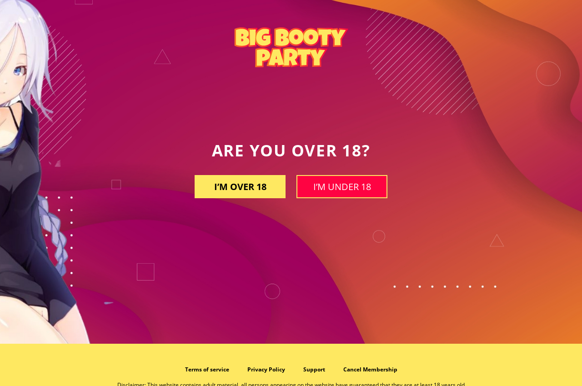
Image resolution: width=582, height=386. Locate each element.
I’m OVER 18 (240, 186)
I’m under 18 (342, 186)
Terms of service (207, 369)
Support (314, 369)
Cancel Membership (370, 369)
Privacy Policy (266, 369)
